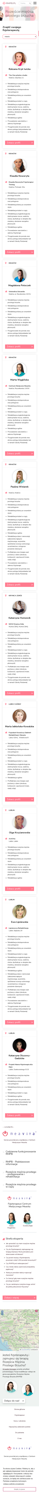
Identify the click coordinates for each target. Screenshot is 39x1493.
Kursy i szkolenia (19, 1421)
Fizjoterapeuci (20, 1415)
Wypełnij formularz (9, 1369)
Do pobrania (19, 1432)
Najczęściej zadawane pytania (19, 1427)
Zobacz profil (13, 142)
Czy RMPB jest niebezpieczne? (17, 1263)
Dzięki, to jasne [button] (19, 1489)
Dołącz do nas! (11, 1400)
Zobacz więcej (11, 1297)
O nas (19, 1438)
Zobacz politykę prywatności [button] (13, 1484)
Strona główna (19, 1409)
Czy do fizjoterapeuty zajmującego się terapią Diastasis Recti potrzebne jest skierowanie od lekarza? (19, 1251)
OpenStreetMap (25, 1349)
